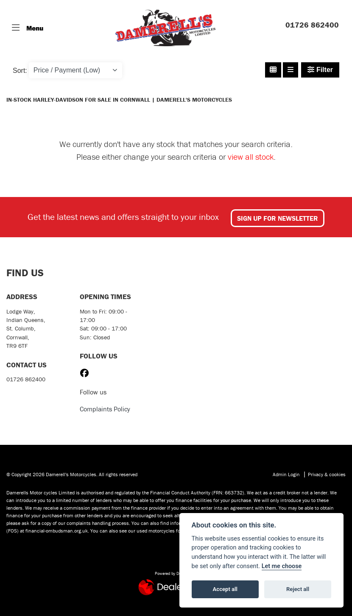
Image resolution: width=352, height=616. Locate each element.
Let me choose (282, 566)
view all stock (251, 156)
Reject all (297, 589)
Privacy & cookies (327, 474)
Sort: (20, 70)
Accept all (225, 589)
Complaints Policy (105, 409)
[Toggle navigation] (27, 28)
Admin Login (286, 474)
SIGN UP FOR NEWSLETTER (277, 218)
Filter (320, 69)
